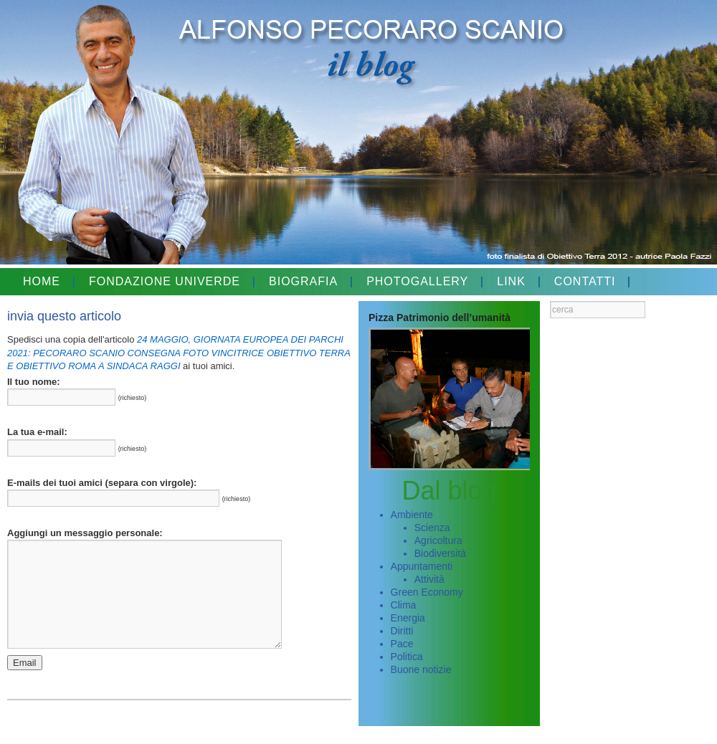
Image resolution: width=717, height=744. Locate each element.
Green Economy (427, 592)
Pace (402, 643)
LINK (511, 281)
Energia (408, 618)
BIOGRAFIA (303, 281)
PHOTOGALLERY (417, 281)
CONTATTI (585, 281)
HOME (41, 281)
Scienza (432, 527)
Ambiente (412, 514)
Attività (429, 579)
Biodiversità (440, 553)
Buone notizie (421, 669)
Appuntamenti (421, 566)
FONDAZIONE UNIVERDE (164, 281)
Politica (407, 656)
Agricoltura (438, 540)
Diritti (402, 630)
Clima (404, 605)
